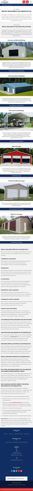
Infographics (26, 433)
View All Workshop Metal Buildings (16, 105)
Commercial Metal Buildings (16, 40)
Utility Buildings (9, 442)
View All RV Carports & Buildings (16, 141)
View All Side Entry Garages (16, 242)
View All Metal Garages (16, 175)
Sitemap (10, 484)
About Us (6, 433)
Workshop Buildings (23, 442)
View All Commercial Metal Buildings (16, 70)
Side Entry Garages (16, 214)
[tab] (16, 479)
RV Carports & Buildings (16, 110)
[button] (16, 479)
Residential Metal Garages (16, 181)
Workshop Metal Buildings (16, 76)
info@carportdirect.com (16, 460)
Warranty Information (18, 433)
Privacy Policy (15, 484)
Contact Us (10, 433)
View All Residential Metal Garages (16, 209)
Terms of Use (22, 484)
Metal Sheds (15, 442)
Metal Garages (16, 146)
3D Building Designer (17, 402)
